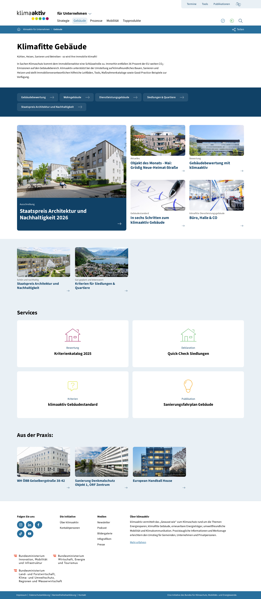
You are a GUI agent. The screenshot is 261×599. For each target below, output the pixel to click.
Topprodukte (132, 20)
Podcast (102, 528)
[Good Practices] (223, 21)
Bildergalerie (104, 533)
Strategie (63, 20)
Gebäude (80, 20)
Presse (101, 544)
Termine (191, 4)
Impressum (21, 595)
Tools (205, 4)
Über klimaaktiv (69, 522)
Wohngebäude (77, 97)
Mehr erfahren (138, 542)
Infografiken (104, 539)
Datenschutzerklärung (39, 595)
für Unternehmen (74, 13)
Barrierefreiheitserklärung (64, 595)
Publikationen (222, 4)
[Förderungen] (232, 21)
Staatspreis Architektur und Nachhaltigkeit (51, 107)
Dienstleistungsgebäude (118, 97)
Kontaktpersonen (70, 528)
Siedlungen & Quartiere (165, 97)
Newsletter (103, 522)
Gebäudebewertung (37, 97)
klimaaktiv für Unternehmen (36, 29)
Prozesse (96, 20)
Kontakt (82, 595)
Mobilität (113, 20)
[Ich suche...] (240, 21)
